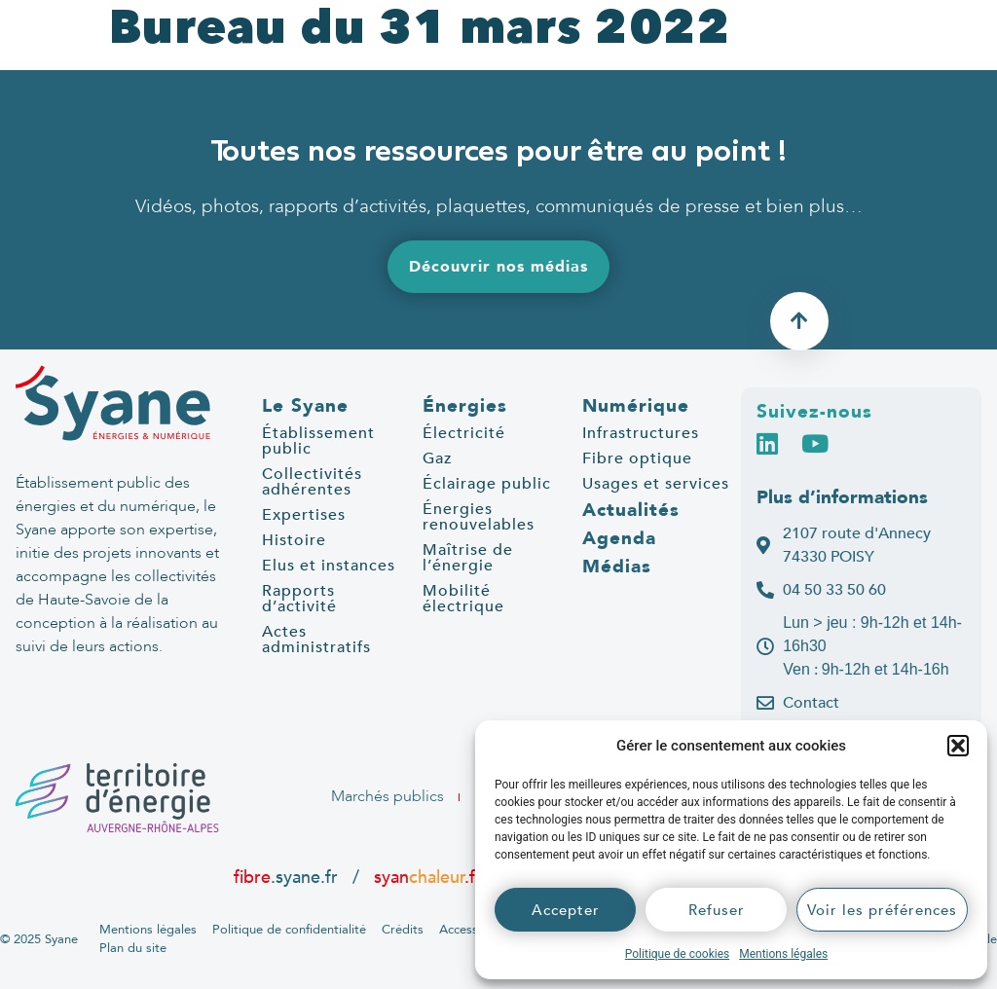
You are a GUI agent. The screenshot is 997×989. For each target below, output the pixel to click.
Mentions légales (783, 954)
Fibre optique (637, 458)
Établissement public (318, 441)
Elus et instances (328, 565)
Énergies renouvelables (479, 516)
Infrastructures (640, 433)
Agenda (619, 538)
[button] (958, 745)
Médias (616, 566)
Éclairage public (487, 484)
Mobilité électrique (463, 598)
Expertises (304, 515)
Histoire (294, 540)
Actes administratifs (316, 639)
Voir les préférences (882, 910)
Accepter (566, 910)
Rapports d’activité (299, 598)
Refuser (716, 910)
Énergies (465, 406)
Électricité (464, 433)
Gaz (437, 458)
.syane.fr (288, 877)
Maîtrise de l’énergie (468, 557)
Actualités (631, 510)
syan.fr (428, 877)
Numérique (635, 406)
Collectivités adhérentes (312, 481)
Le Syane (305, 406)
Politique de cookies (677, 954)
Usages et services (655, 484)
